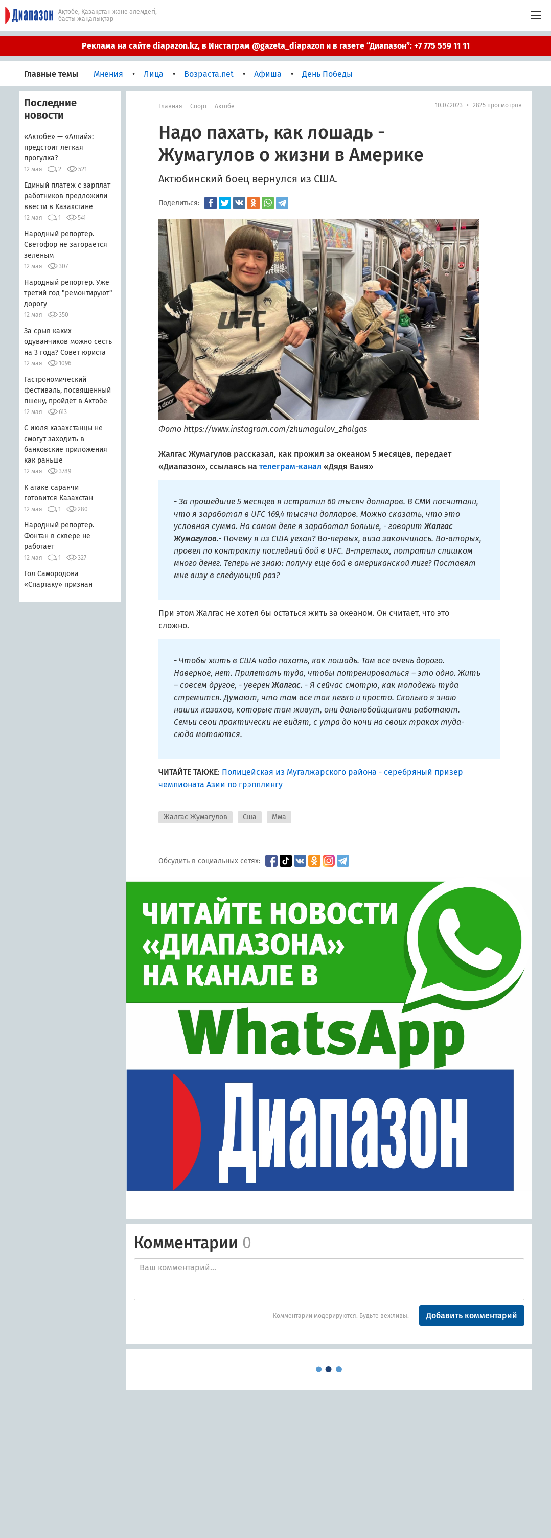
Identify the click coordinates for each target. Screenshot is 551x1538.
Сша (250, 817)
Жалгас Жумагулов (195, 817)
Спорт (198, 106)
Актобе (225, 106)
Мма (279, 817)
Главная (170, 106)
